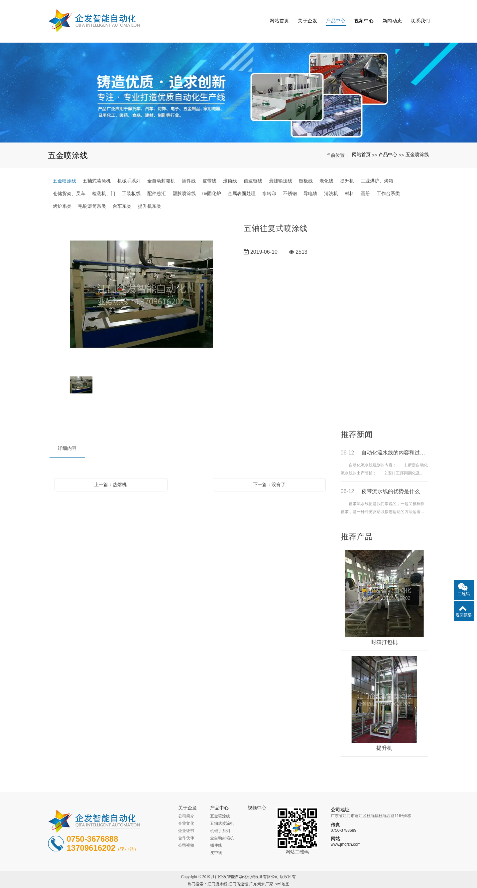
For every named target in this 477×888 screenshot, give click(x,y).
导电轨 (310, 184)
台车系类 (122, 196)
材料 (349, 184)
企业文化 (186, 814)
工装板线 (131, 184)
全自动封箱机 (161, 171)
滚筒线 (230, 171)
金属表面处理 (242, 184)
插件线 (189, 171)
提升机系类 (149, 196)
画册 (365, 184)
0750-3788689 (343, 821)
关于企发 (306, 16)
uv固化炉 (211, 184)
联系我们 (419, 16)
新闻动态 (391, 16)
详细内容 (67, 439)
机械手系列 (129, 171)
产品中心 (335, 16)
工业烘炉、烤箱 (377, 171)
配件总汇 (156, 184)
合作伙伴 (186, 828)
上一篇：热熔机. (111, 475)
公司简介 (186, 806)
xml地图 (282, 874)
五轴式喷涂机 (97, 171)
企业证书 (186, 821)
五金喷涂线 (417, 145)
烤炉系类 (62, 196)
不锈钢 (290, 184)
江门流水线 (217, 874)
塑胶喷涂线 (184, 184)
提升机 (347, 171)
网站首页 (279, 16)
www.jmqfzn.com (346, 835)
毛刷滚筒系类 (92, 196)
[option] (141, 285)
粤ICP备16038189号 (238, 882)
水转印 (269, 184)
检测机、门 (103, 184)
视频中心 (363, 16)
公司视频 (186, 836)
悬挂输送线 (280, 171)
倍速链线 (253, 171)
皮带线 (209, 171)
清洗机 (331, 184)
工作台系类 (388, 184)
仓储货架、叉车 (69, 184)
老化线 (326, 171)
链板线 (306, 171)
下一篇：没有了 (269, 475)
